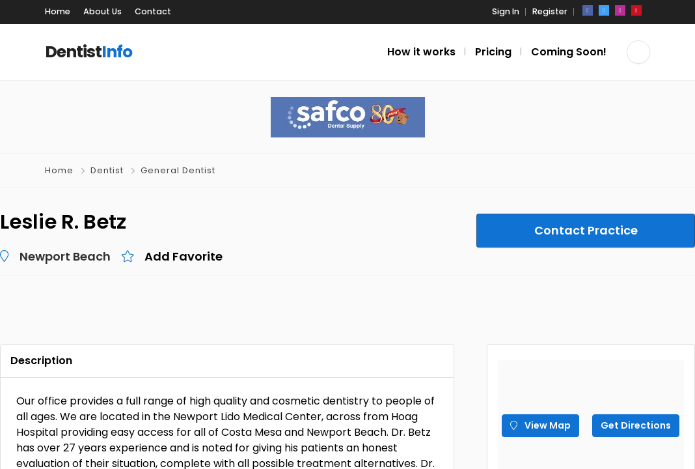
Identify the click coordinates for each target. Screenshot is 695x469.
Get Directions (636, 425)
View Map (540, 425)
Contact (153, 11)
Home (57, 11)
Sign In (505, 11)
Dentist (107, 170)
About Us (102, 11)
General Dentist (178, 170)
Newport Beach (65, 256)
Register (549, 11)
